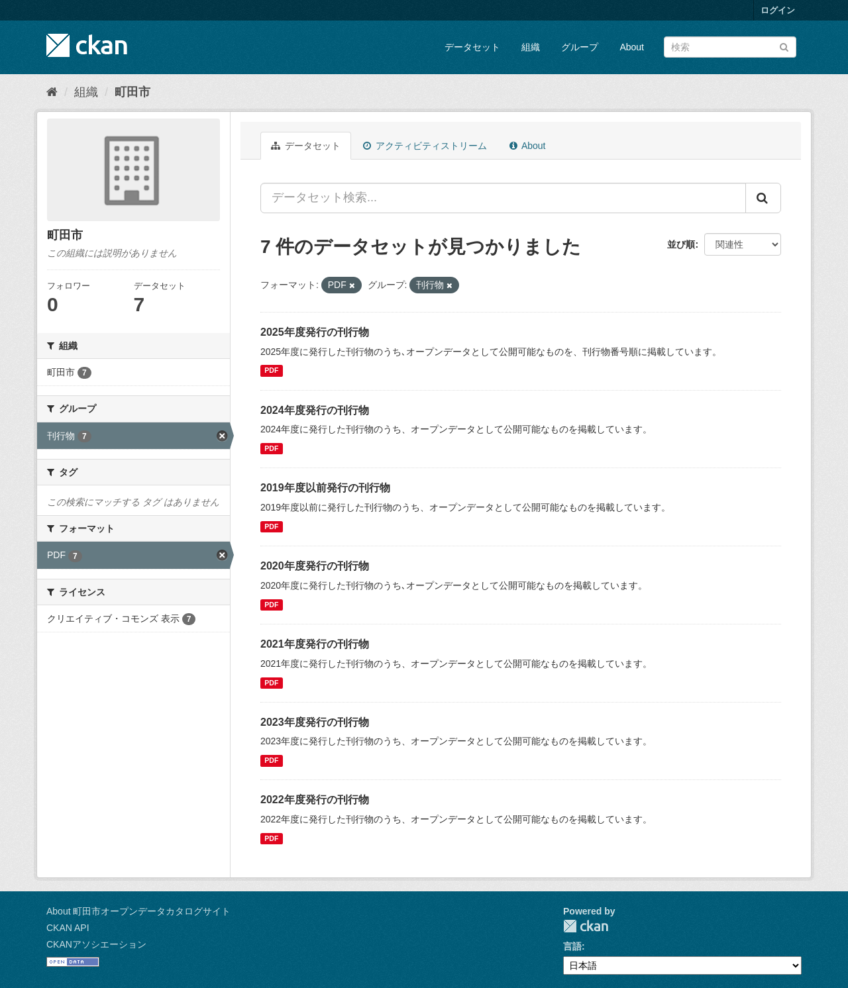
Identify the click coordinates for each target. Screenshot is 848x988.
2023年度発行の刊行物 (314, 722)
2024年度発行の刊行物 (314, 410)
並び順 (681, 244)
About (631, 47)
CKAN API (67, 927)
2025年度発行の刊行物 (314, 332)
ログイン (778, 10)
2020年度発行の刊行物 (314, 565)
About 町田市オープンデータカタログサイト (138, 911)
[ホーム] (52, 92)
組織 (530, 47)
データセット (472, 47)
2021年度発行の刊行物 (314, 644)
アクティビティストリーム (425, 145)
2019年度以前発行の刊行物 (325, 487)
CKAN (585, 926)
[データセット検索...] (503, 198)
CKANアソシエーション (96, 944)
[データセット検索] (730, 47)
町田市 (132, 92)
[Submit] (784, 46)
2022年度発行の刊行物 (314, 799)
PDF (271, 371)
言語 (572, 946)
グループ (579, 47)
